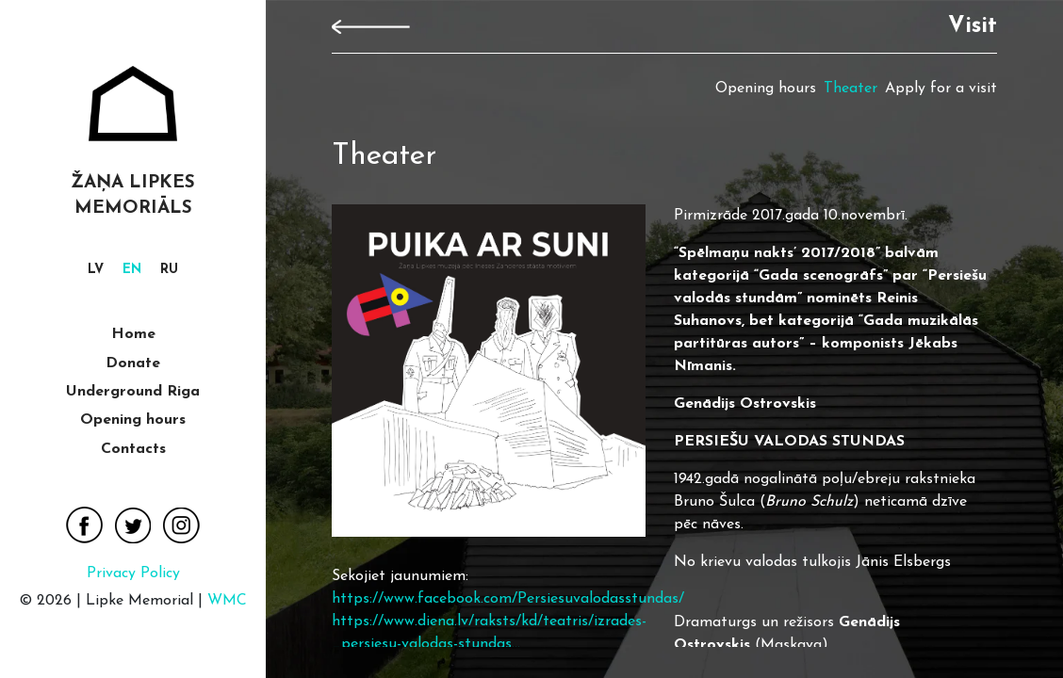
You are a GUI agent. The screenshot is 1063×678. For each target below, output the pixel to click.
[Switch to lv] (95, 270)
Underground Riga (133, 391)
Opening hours (133, 420)
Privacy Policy (133, 573)
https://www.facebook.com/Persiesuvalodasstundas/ (508, 598)
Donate (133, 363)
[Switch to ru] (169, 270)
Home (133, 334)
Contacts (133, 449)
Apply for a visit (941, 88)
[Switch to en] (132, 270)
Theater (850, 88)
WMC (227, 600)
